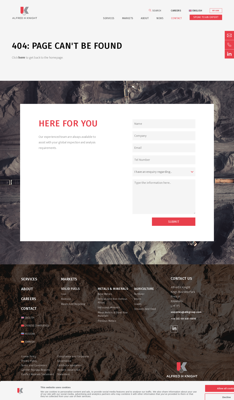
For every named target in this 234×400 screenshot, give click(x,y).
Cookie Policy (28, 356)
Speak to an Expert (205, 17)
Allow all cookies (208, 378)
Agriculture (144, 289)
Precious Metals (107, 320)
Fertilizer (139, 294)
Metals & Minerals (113, 289)
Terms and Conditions (34, 365)
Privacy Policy (29, 360)
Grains (137, 304)
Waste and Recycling (73, 304)
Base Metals (105, 294)
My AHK (215, 11)
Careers (176, 10)
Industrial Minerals (109, 307)
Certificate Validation (69, 365)
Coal (63, 294)
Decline (208, 387)
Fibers (137, 298)
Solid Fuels (70, 289)
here (21, 57)
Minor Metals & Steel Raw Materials (113, 314)
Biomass (66, 298)
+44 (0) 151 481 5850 (183, 318)
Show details (47, 394)
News (159, 18)
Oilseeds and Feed (145, 309)
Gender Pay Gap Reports (35, 369)
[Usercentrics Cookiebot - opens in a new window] (20, 394)
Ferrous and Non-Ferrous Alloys (112, 300)
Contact (176, 18)
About (145, 18)
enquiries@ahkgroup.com (186, 312)
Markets (127, 18)
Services (108, 18)
